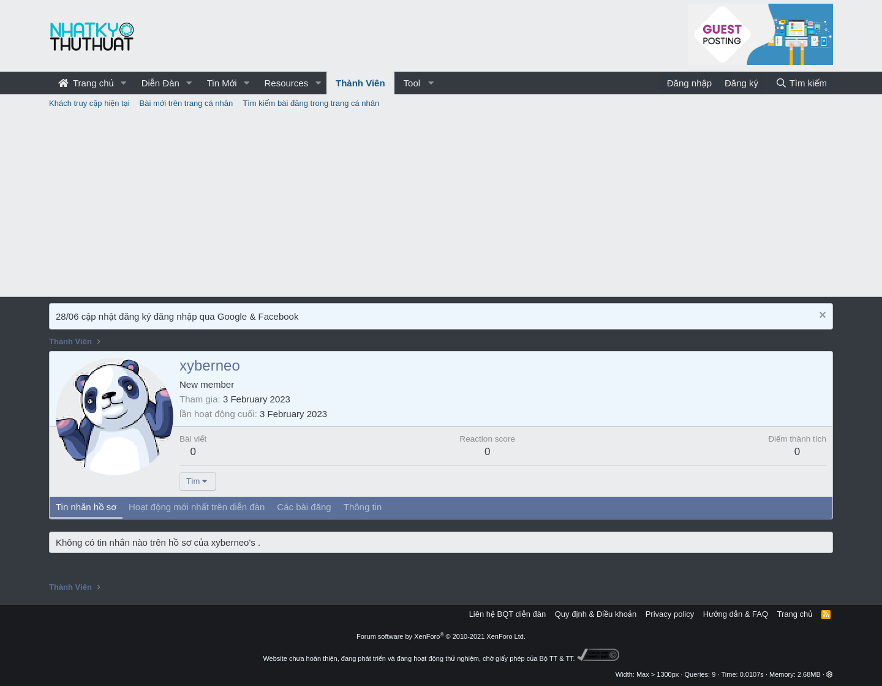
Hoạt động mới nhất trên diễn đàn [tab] (197, 507)
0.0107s (752, 674)
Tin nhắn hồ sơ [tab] (86, 507)
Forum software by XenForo (441, 636)
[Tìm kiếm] (801, 83)
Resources (286, 83)
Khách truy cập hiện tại (89, 103)
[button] (123, 83)
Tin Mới (222, 83)
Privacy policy (670, 614)
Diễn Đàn (160, 83)
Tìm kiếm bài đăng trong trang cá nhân (311, 103)
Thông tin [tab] (363, 507)
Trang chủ (86, 83)
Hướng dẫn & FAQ (735, 614)
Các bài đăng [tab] (304, 507)
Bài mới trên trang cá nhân (186, 103)
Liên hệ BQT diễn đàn (507, 614)
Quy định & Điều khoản (595, 614)
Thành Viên (360, 83)
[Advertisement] (441, 204)
